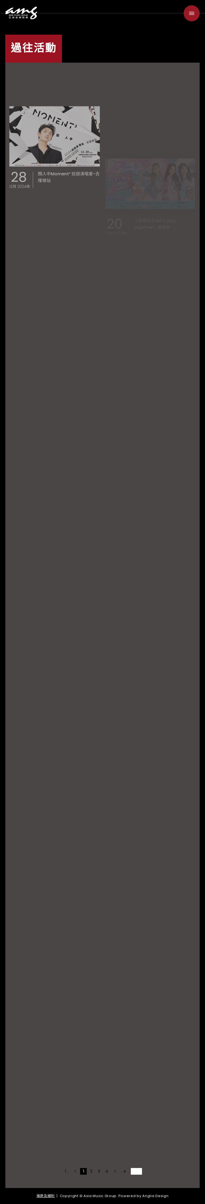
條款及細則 (46, 1195)
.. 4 (123, 1171)
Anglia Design (155, 1195)
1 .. (67, 1171)
